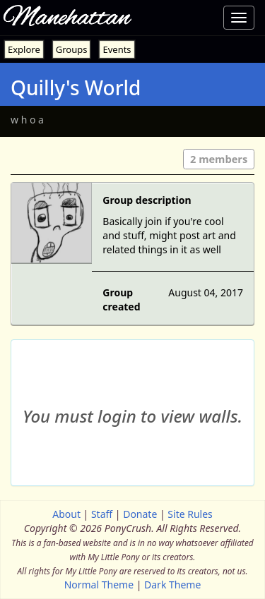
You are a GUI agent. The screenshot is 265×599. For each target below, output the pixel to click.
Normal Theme (99, 584)
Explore (24, 49)
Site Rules (189, 514)
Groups (72, 49)
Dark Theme (172, 584)
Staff (101, 514)
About (66, 514)
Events (116, 49)
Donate (140, 514)
